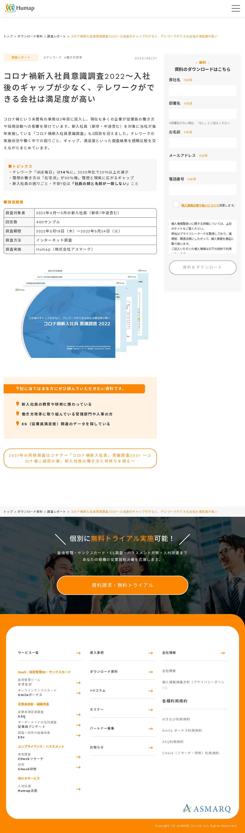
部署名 (180, 103)
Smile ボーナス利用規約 (182, 730)
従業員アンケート (50, 724)
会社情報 (169, 653)
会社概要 (169, 671)
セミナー (97, 709)
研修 (50, 766)
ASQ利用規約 (173, 742)
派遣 (50, 788)
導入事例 (97, 653)
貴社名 (180, 80)
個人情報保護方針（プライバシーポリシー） (193, 685)
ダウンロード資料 (104, 671)
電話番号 (182, 179)
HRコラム (98, 690)
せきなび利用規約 (176, 719)
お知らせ (97, 747)
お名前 (180, 132)
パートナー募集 (102, 728)
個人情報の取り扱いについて (200, 205)
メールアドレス (188, 156)
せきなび (50, 681)
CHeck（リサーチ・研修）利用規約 (190, 753)
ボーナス (50, 692)
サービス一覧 (28, 653)
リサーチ (50, 756)
